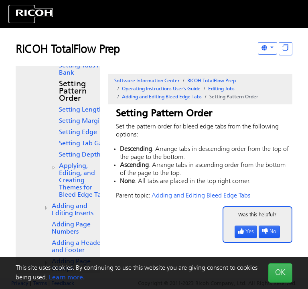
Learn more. (67, 278)
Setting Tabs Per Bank (82, 69)
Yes (245, 232)
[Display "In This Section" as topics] (285, 48)
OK (280, 273)
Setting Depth (80, 155)
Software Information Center (147, 81)
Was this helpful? (257, 215)
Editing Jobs (221, 89)
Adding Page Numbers (71, 228)
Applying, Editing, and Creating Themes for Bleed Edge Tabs (83, 180)
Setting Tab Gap (83, 143)
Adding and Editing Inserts (72, 210)
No (269, 232)
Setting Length (81, 110)
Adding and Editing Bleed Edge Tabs (162, 97)
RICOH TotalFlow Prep (68, 50)
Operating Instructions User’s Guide (161, 89)
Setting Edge (78, 132)
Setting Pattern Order (73, 91)
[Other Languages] (267, 48)
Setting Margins (82, 121)
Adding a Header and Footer (77, 247)
